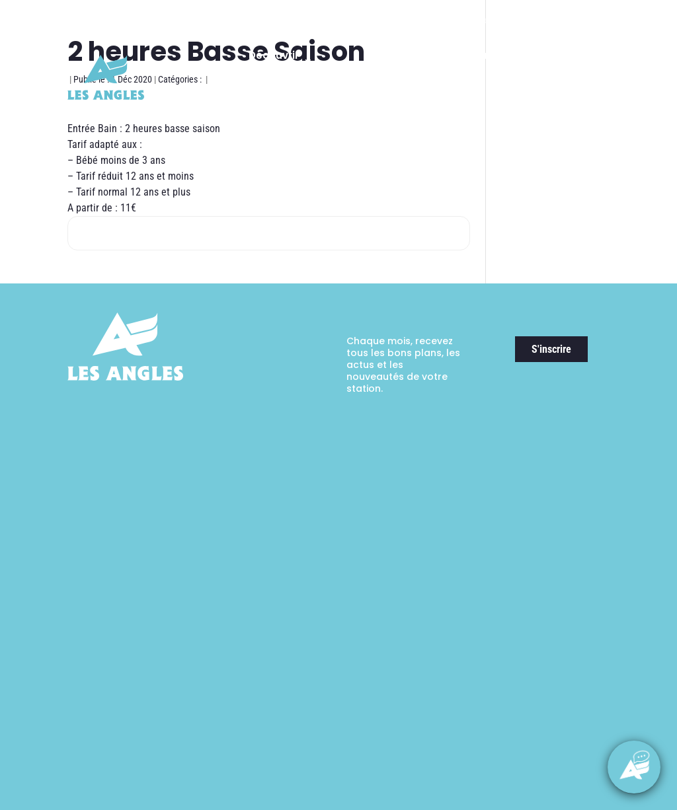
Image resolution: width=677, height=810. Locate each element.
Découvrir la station (274, 61)
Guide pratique (580, 126)
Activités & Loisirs (580, 61)
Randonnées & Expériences (483, 61)
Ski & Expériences (373, 61)
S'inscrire (551, 349)
